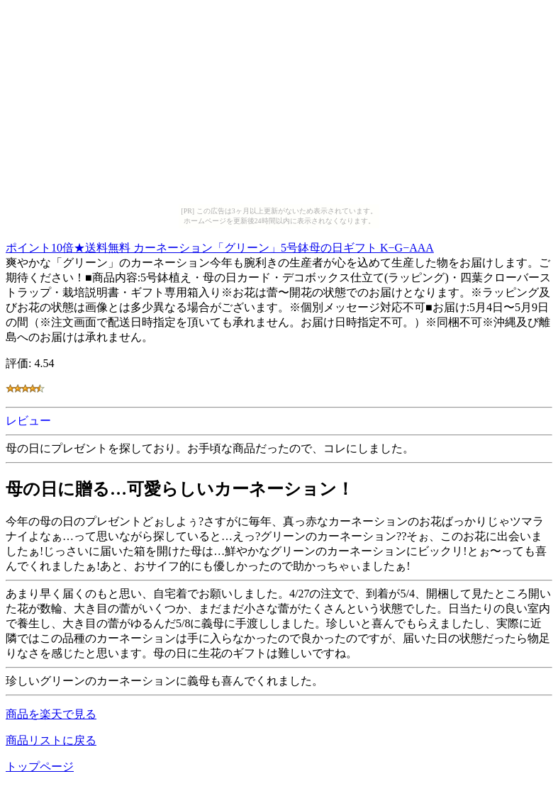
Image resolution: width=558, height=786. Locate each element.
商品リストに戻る (51, 740)
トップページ (40, 766)
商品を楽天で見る (51, 714)
